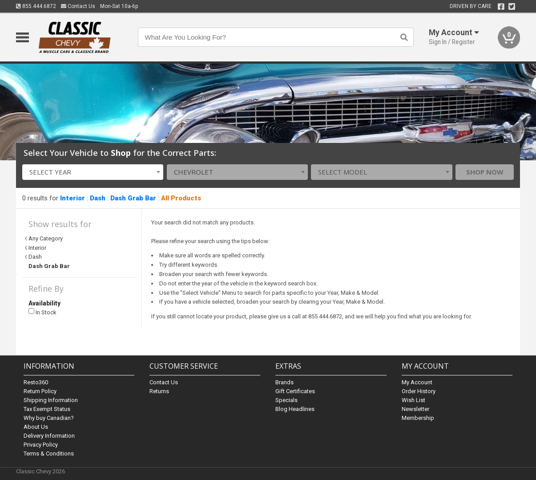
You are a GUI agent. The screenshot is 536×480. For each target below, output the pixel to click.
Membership (418, 418)
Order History (418, 391)
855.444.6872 (36, 6)
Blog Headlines (294, 409)
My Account (417, 382)
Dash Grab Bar (133, 198)
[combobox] (92, 172)
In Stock (42, 312)
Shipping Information (51, 400)
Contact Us (78, 6)
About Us (36, 426)
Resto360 (36, 382)
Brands (284, 382)
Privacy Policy (41, 444)
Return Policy (40, 391)
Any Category (45, 238)
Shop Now (485, 171)
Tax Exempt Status (47, 409)
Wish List (413, 400)
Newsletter (415, 409)
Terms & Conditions (49, 453)
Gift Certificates (295, 391)
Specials (286, 400)
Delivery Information (49, 435)
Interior (72, 198)
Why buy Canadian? (49, 418)
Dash (97, 198)
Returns (159, 391)
